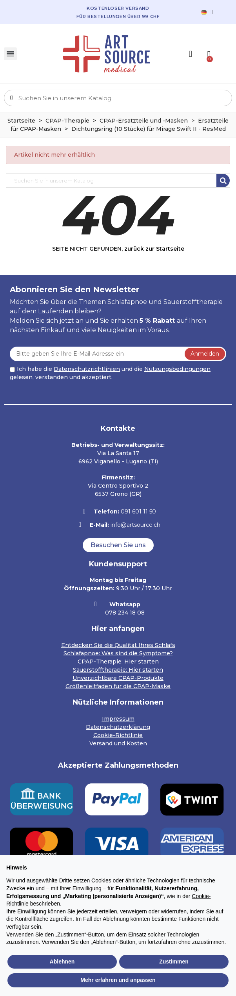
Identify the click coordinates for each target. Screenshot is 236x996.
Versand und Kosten (118, 743)
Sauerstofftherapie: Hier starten (118, 669)
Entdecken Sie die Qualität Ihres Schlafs (118, 645)
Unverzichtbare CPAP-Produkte (118, 677)
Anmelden (205, 353)
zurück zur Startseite (154, 248)
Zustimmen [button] (174, 961)
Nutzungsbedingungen (177, 368)
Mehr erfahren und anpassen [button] (117, 980)
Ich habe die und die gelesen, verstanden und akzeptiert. (110, 373)
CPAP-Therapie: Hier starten (118, 661)
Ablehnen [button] (62, 961)
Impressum (118, 718)
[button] (118, 545)
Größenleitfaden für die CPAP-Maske (118, 686)
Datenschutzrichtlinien (87, 368)
